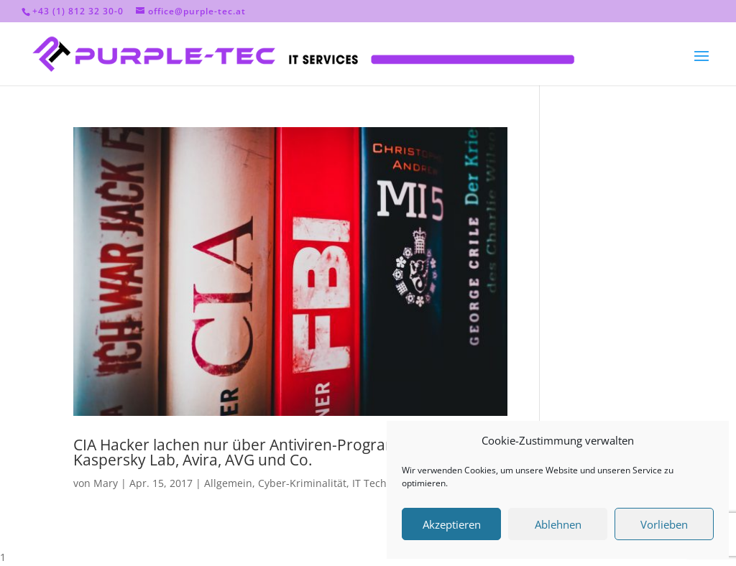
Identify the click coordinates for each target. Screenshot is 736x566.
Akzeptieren (452, 524)
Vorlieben (664, 524)
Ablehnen (558, 524)
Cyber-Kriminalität (302, 483)
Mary (105, 483)
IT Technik (376, 483)
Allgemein (228, 483)
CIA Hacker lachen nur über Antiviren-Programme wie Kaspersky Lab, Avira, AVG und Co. (260, 452)
